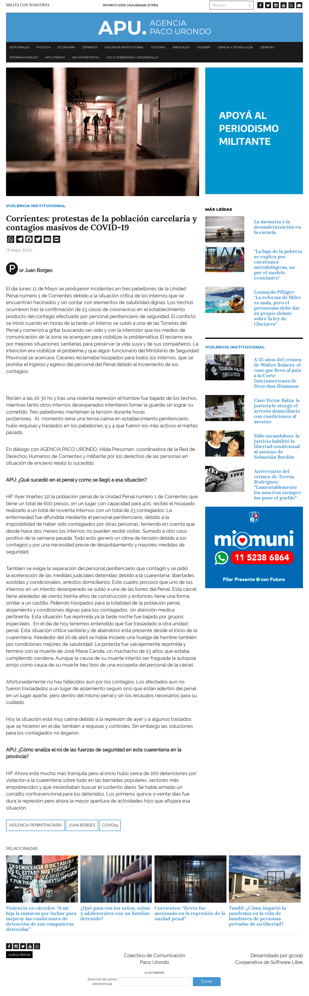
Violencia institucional (124, 47)
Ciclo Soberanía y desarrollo (132, 57)
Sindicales (181, 47)
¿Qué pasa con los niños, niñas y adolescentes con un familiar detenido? (115, 913)
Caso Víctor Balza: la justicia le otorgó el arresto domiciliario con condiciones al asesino (277, 411)
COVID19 (110, 825)
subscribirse (19, 954)
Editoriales (19, 47)
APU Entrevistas (85, 57)
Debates (267, 47)
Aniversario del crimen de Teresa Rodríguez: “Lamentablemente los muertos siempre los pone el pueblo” (277, 484)
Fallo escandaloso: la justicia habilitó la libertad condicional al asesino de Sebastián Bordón (277, 446)
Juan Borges (82, 825)
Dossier (203, 47)
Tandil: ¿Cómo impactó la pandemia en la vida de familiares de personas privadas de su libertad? (257, 916)
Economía (66, 47)
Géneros (89, 47)
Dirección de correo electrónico (102, 981)
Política (44, 47)
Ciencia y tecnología (235, 47)
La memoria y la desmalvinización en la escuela (277, 226)
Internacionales (24, 57)
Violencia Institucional (36, 206)
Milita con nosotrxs (27, 5)
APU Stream (55, 57)
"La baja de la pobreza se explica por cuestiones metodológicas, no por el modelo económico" (278, 264)
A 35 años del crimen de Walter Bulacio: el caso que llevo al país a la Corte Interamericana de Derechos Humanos (278, 372)
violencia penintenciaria (35, 825)
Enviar (206, 981)
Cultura (158, 47)
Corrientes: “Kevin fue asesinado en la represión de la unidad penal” (189, 913)
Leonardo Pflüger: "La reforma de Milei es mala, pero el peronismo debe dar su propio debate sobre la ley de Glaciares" (277, 308)
